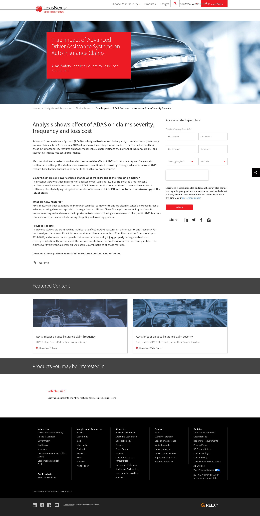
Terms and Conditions (204, 432)
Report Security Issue (165, 457)
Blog (79, 440)
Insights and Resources (174, 16)
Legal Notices (200, 436)
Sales (157, 432)
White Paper (83, 465)
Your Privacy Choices (207, 469)
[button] (180, 161)
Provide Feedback (164, 461)
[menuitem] (149, 16)
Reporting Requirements (206, 440)
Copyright (69, 504)
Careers (120, 444)
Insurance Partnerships (127, 473)
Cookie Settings (202, 453)
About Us (199, 16)
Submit (179, 207)
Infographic (82, 444)
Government (44, 440)
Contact (218, 16)
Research (81, 453)
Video (79, 457)
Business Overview (125, 432)
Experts (119, 453)
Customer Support (164, 436)
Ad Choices (199, 465)
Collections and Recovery (50, 432)
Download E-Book (48, 347)
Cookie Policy (200, 457)
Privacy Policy (200, 444)
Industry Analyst (163, 449)
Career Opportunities (165, 453)
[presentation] (187, 175)
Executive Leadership (126, 436)
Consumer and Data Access (207, 461)
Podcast (81, 449)
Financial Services (46, 436)
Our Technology (123, 440)
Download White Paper (150, 347)
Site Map (120, 477)
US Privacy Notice (202, 449)
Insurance (43, 262)
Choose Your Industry (122, 16)
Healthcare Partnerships (128, 469)
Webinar (81, 461)
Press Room (122, 449)
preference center (191, 197)
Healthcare (43, 444)
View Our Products (47, 477)
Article (80, 432)
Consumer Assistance (165, 440)
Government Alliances (126, 464)
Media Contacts (162, 444)
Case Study (82, 436)
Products (149, 16)
